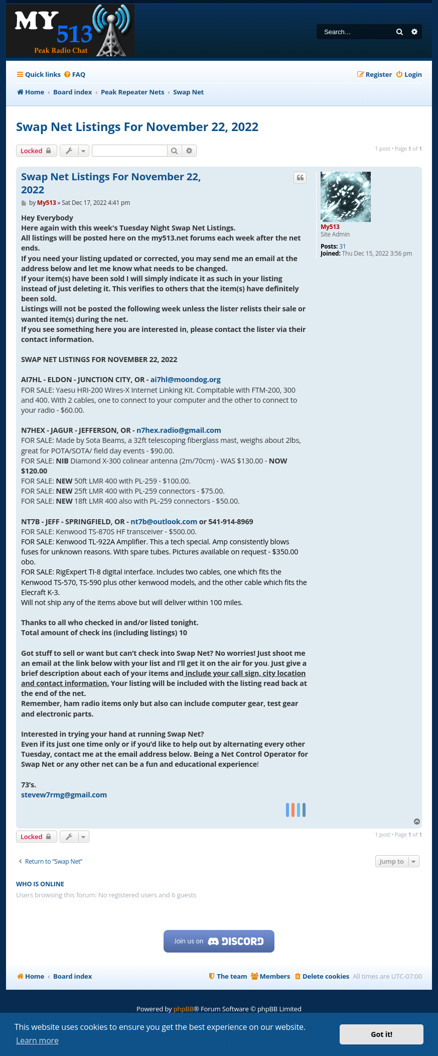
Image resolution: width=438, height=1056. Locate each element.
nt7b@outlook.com (163, 521)
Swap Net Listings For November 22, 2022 (137, 126)
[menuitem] (74, 74)
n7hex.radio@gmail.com (178, 430)
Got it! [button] (381, 1034)
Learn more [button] (37, 1040)
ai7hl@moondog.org (186, 379)
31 (342, 246)
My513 (330, 226)
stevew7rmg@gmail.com (64, 794)
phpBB (184, 1008)
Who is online (40, 884)
